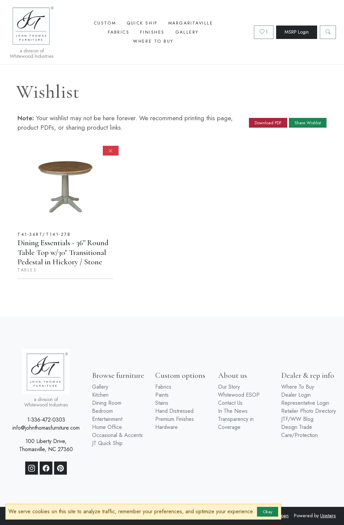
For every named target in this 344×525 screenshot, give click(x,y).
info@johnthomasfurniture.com (46, 428)
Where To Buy (153, 41)
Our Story (229, 387)
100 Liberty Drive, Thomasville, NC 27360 (46, 445)
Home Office (107, 427)
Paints (162, 395)
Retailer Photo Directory (308, 411)
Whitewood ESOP (239, 395)
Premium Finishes (174, 419)
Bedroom (102, 411)
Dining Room (106, 403)
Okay (267, 512)
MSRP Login (297, 32)
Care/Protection (299, 435)
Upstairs (328, 515)
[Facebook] (46, 468)
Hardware (166, 427)
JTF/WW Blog (297, 419)
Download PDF (268, 123)
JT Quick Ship (107, 443)
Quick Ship (142, 23)
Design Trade (296, 427)
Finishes (152, 32)
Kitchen (100, 395)
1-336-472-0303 (46, 420)
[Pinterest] (60, 468)
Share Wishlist (308, 123)
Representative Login (305, 403)
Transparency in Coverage (236, 423)
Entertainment (107, 419)
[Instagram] (31, 468)
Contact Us (230, 403)
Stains (161, 403)
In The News (233, 411)
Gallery (187, 32)
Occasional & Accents (117, 435)
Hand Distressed (174, 411)
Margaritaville (190, 23)
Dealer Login (296, 395)
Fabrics (118, 32)
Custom (105, 23)
